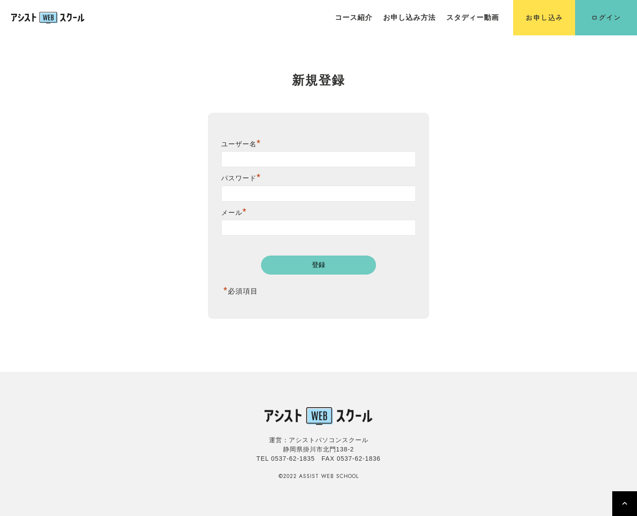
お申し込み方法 (409, 17)
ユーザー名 (241, 144)
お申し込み (544, 17)
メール (234, 212)
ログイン (606, 17)
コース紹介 (353, 17)
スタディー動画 (472, 17)
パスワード (241, 178)
